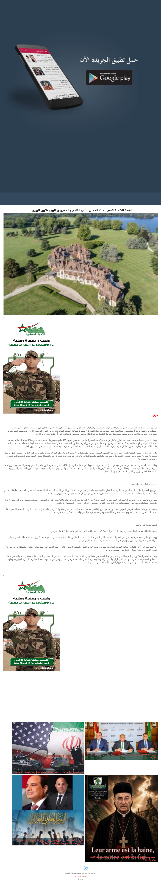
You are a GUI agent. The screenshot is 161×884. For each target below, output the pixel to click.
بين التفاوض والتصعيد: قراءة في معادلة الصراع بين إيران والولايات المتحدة (49, 772)
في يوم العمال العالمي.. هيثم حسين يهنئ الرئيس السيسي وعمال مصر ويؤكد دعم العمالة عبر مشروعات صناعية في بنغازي (48, 841)
